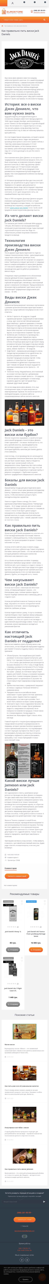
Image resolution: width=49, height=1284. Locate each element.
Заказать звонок (39, 12)
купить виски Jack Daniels (19, 208)
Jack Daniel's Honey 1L (13, 932)
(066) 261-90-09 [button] (24, 1212)
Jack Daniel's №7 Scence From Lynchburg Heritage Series (36, 934)
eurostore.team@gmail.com (24, 1231)
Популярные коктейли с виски (17, 1128)
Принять (25, 1279)
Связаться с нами (24, 1220)
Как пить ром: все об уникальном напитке (22, 1086)
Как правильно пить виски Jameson (19, 1169)
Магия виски (10, 1045)
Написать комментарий (17, 876)
